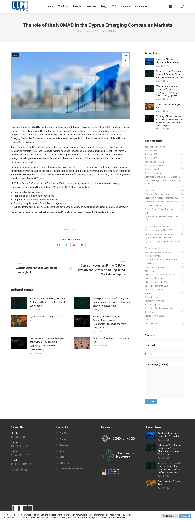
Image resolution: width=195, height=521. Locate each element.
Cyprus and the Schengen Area (45, 316)
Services (63, 445)
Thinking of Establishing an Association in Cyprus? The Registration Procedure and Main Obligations (109, 322)
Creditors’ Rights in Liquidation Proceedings (167, 61)
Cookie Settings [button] (169, 516)
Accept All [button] (185, 516)
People (63, 439)
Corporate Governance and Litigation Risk (111, 340)
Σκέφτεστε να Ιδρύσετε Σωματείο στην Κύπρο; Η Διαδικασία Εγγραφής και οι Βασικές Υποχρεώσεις (47, 344)
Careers (63, 457)
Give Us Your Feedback (71, 468)
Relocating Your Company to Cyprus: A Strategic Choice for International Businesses (48, 302)
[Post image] (19, 303)
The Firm (64, 433)
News (16, 55)
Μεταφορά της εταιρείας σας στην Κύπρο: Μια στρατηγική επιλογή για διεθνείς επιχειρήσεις (111, 302)
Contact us (64, 463)
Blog (61, 451)
